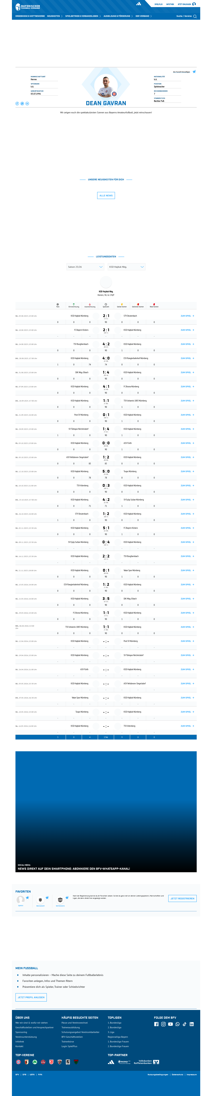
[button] (17, 103)
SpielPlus (159, 4)
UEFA (32, 1075)
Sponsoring (21, 1032)
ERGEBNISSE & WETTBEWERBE (30, 16)
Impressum (192, 1075)
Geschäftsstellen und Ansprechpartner (34, 1027)
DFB (24, 1075)
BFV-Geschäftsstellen (72, 1036)
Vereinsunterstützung (26, 1036)
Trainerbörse (68, 1041)
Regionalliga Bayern (118, 1036)
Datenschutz (177, 1075)
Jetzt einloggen (184, 4)
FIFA (40, 1075)
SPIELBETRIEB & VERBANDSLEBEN (83, 16)
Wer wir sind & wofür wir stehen (31, 1022)
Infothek (170, 4)
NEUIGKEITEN (55, 16)
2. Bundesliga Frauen (118, 1046)
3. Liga (111, 1032)
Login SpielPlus (69, 1046)
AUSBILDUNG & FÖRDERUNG (118, 16)
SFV (17, 1075)
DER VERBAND (144, 16)
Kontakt (19, 1046)
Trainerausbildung (71, 1027)
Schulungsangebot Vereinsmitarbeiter (80, 1032)
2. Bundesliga (114, 1027)
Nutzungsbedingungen (158, 1075)
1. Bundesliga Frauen (118, 1041)
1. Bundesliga (114, 1022)
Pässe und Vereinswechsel (75, 1022)
